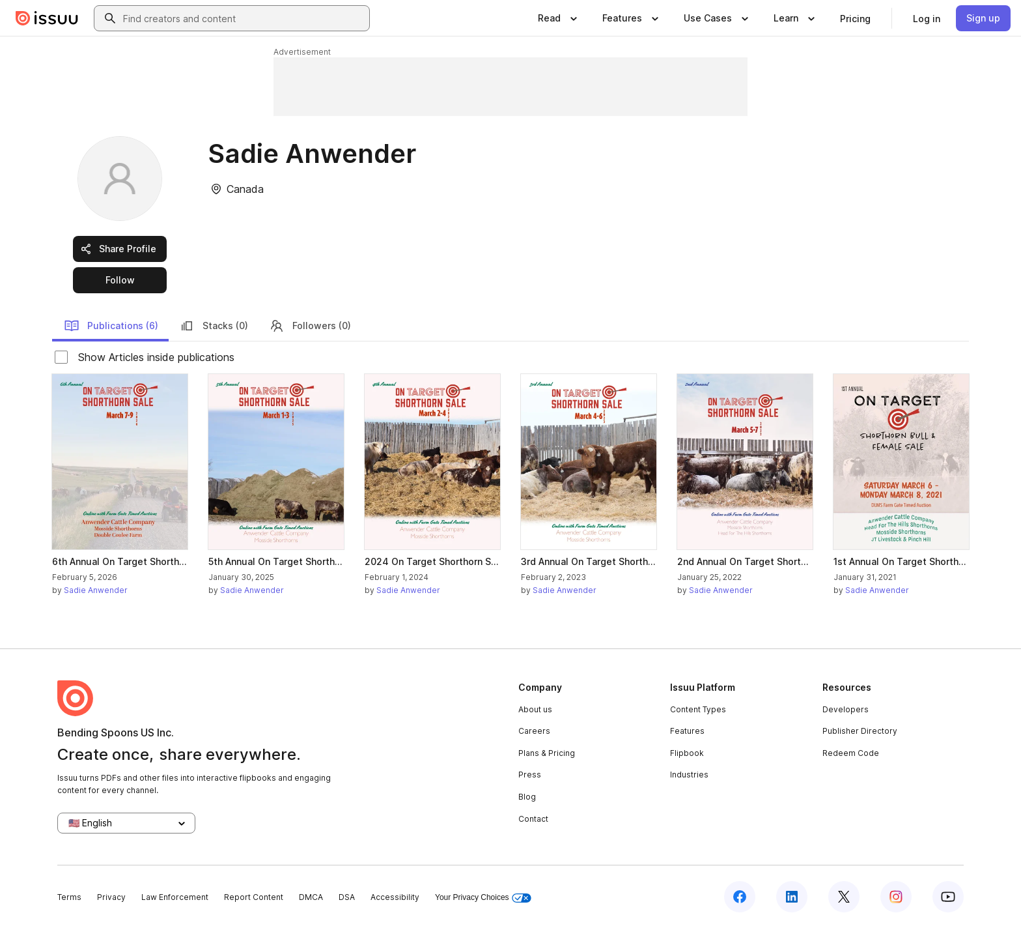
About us (535, 709)
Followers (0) (310, 326)
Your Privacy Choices (483, 898)
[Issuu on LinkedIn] (791, 896)
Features (687, 731)
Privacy (111, 897)
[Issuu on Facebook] (739, 896)
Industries (689, 774)
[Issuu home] (46, 18)
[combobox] (243, 18)
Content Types (698, 709)
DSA (347, 897)
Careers (534, 731)
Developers (845, 709)
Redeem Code (850, 753)
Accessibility (395, 897)
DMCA (311, 897)
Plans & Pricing (546, 753)
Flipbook (687, 753)
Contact (533, 819)
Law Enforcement (174, 897)
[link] (855, 18)
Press (529, 774)
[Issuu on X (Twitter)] (844, 896)
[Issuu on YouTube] (948, 896)
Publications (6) (111, 326)
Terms (69, 897)
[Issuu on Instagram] (896, 896)
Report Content (253, 897)
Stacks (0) (213, 326)
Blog (527, 797)
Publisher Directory (859, 731)
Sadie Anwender (96, 590)
